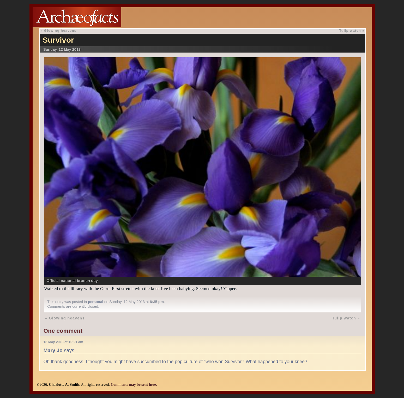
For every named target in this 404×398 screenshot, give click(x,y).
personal (95, 302)
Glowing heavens (60, 31)
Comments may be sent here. (134, 384)
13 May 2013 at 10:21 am (63, 342)
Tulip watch (350, 31)
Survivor (58, 40)
